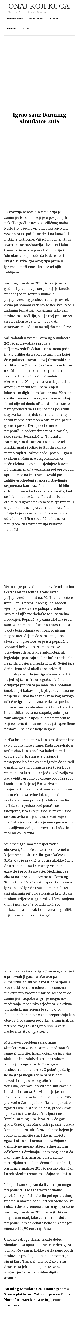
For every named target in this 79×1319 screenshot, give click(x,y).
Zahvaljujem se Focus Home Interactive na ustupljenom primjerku (37, 1238)
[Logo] (39, 7)
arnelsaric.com (52, 1317)
